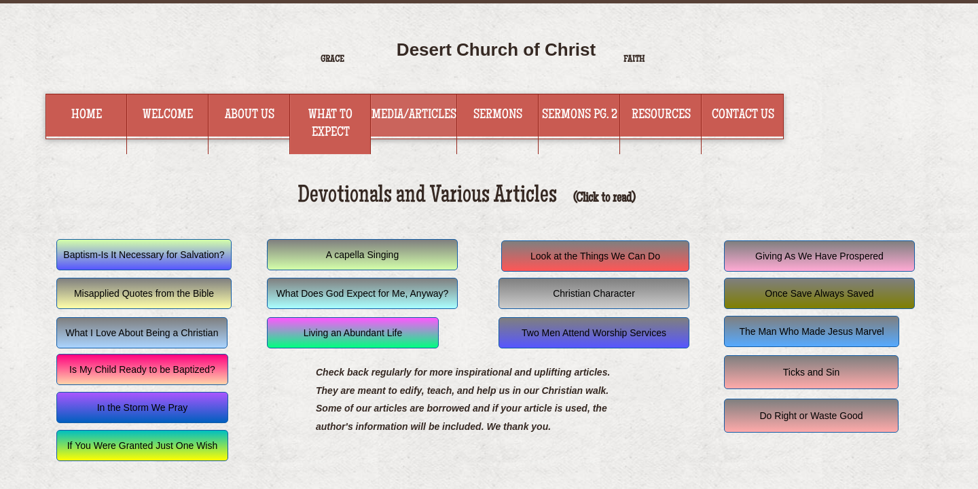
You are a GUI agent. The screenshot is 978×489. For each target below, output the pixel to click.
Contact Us (743, 115)
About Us (249, 115)
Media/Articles (414, 115)
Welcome (168, 115)
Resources (661, 115)
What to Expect (330, 124)
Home (86, 115)
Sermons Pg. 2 (579, 115)
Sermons (497, 115)
